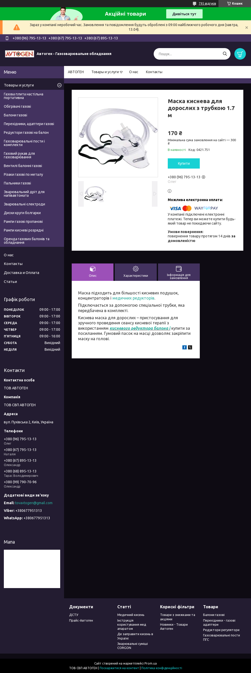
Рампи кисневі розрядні (24, 230)
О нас (133, 72)
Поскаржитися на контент (119, 668)
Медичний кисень (130, 614)
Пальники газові (17, 183)
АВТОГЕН (76, 72)
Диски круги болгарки (22, 213)
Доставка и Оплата (21, 272)
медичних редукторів (133, 298)
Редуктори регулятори (221, 630)
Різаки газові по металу (23, 174)
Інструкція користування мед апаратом (131, 625)
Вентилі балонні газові (23, 166)
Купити (184, 163)
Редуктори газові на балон (26, 132)
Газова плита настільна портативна (23, 96)
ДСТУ (73, 614)
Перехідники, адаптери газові (29, 124)
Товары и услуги (105, 72)
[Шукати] (225, 54)
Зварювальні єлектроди (24, 204)
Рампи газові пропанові (23, 221)
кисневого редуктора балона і (140, 328)
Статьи (10, 281)
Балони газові (15, 115)
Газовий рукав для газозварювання (19, 155)
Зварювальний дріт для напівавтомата (24, 193)
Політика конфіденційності (161, 668)
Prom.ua (150, 663)
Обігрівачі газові (17, 106)
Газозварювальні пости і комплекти (24, 143)
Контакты (154, 72)
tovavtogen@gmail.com (34, 503)
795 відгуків (207, 3)
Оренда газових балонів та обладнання (26, 241)
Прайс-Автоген (81, 620)
